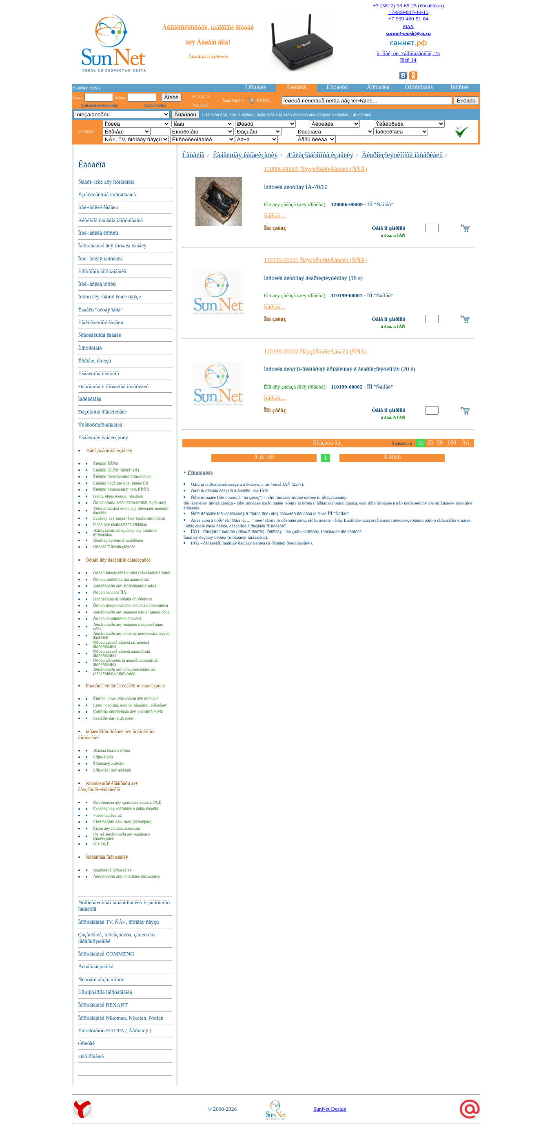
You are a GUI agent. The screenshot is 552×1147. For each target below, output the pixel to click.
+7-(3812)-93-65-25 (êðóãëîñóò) (408, 5)
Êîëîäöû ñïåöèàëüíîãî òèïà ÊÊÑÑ (121, 489)
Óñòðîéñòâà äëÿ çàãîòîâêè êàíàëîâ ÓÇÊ (127, 802)
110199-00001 (281, 260)
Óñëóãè (86, 1043)
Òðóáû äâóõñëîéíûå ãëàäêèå (117, 618)
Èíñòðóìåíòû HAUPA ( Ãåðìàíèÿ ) (114, 1030)
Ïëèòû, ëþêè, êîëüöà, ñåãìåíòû (118, 496)
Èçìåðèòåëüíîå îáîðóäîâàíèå (107, 194)
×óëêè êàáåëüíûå (107, 815)
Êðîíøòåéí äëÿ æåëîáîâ (112, 770)
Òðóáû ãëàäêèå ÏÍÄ (109, 592)
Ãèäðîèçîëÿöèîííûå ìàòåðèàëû (118, 540)
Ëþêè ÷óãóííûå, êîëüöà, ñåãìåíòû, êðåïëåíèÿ (130, 705)
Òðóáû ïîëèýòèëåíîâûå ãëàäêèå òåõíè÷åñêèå (130, 605)
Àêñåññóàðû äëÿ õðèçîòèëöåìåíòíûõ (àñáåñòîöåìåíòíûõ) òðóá (124, 671)
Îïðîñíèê (459, 87)
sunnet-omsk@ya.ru (408, 33)
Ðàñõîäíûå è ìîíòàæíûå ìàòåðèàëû (113, 386)
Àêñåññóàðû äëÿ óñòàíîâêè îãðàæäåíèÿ (126, 876)
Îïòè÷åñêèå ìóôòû (97, 284)
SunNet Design (329, 1109)
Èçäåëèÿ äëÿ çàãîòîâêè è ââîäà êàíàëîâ (125, 809)
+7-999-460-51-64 (408, 19)
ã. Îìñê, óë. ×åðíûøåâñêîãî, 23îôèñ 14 (408, 56)
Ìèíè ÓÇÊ (101, 844)
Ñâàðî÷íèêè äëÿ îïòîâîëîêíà (106, 182)
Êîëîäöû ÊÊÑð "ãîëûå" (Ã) (116, 470)
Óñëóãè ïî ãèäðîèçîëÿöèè (114, 547)
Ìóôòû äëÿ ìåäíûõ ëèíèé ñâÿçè (109, 296)
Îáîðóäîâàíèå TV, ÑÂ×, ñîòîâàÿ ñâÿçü (118, 922)
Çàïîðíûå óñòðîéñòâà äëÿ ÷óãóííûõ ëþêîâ (128, 711)
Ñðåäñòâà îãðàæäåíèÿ (107, 857)
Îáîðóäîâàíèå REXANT (103, 1005)
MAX (408, 26)
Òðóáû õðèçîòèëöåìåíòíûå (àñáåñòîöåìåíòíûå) (132, 573)
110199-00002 (281, 351)
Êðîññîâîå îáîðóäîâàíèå (102, 271)
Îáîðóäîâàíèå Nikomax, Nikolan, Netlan (121, 1018)
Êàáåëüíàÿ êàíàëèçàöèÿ (103, 437)
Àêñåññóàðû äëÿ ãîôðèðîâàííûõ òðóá (124, 586)
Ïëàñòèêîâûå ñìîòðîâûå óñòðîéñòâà (122, 599)
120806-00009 (281, 169)
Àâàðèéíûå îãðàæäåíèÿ (112, 870)
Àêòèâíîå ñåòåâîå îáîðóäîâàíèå (110, 220)
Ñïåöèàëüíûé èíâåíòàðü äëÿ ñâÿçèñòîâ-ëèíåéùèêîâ (108, 786)
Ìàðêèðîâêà (90, 399)
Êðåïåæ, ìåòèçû (94, 361)
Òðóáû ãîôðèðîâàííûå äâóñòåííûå (121, 579)
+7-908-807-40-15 (408, 12)
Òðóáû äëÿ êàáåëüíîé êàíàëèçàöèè (118, 560)
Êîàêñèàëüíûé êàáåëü (101, 322)
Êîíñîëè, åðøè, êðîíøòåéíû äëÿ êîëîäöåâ (125, 698)
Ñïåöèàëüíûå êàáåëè (99, 335)
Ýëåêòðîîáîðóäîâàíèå (100, 425)
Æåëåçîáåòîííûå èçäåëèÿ (109, 450)
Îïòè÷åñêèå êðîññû (98, 233)
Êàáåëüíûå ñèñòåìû (98, 373)
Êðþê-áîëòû (103, 757)
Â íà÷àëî (264, 457)
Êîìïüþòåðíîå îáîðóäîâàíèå (105, 992)
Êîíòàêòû (337, 87)
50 (440, 442)
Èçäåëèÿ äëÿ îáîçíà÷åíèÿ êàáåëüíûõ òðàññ (129, 518)
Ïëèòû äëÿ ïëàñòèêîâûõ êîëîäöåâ (120, 524)
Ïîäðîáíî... (275, 215)
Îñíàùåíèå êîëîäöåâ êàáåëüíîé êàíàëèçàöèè (125, 686)
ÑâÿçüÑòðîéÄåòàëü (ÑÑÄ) (333, 169)
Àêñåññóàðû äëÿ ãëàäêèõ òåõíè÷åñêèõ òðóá (131, 612)
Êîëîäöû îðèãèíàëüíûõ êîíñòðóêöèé (122, 476)
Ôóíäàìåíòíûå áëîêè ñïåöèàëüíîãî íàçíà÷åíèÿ (129, 502)
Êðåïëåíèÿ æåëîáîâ (108, 763)
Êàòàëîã (296, 87)
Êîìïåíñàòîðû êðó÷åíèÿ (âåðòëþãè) (122, 822)
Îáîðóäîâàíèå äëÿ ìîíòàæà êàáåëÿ (112, 245)
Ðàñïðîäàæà (91, 1056)
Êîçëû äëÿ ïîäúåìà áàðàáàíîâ (116, 828)
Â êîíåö (392, 457)
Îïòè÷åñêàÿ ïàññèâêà (100, 259)
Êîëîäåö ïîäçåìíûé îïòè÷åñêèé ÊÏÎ (121, 483)
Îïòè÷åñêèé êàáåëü (98, 207)
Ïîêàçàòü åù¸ (327, 442)
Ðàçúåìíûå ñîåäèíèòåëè (102, 412)
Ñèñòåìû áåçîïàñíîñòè (101, 979)
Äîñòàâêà (378, 87)
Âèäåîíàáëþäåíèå (96, 966)
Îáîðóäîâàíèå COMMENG (106, 954)
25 (430, 442)
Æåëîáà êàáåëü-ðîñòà (111, 750)
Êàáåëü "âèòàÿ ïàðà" (100, 310)
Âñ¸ (466, 442)
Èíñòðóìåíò (90, 348)
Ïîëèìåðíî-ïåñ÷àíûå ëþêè (113, 718)
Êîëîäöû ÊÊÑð (105, 463)
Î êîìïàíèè (255, 87)
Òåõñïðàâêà (419, 87)
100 (451, 442)
